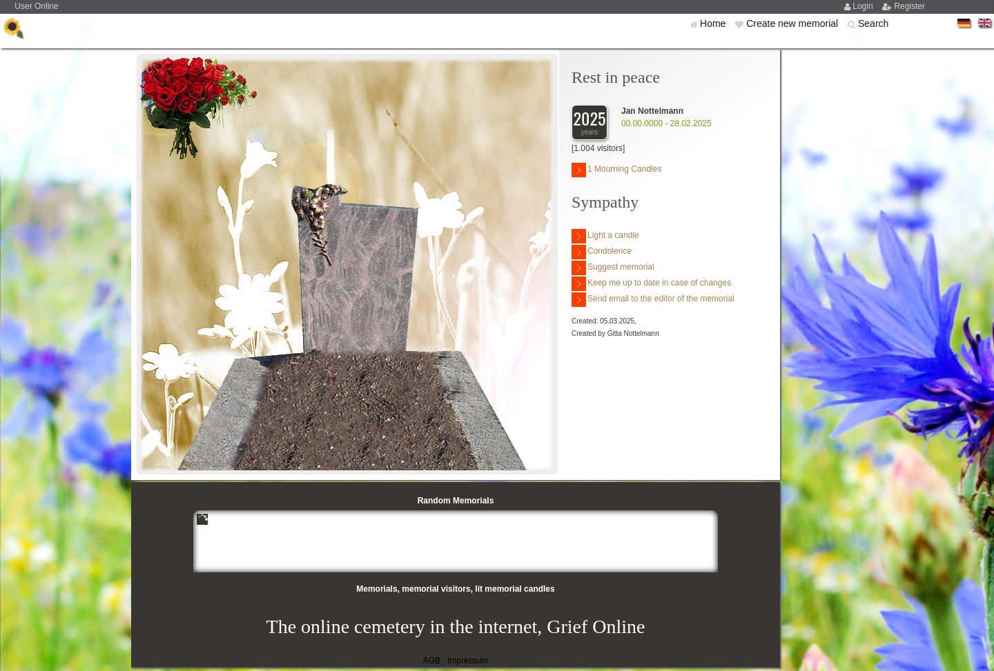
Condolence (602, 252)
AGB (431, 660)
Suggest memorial (613, 268)
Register (909, 6)
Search (873, 23)
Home (714, 23)
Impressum (467, 660)
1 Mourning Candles (616, 170)
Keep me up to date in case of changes (651, 284)
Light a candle (605, 236)
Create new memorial (793, 23)
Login (863, 6)
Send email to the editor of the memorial (653, 299)
